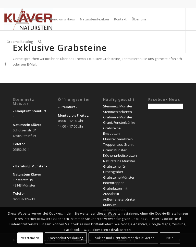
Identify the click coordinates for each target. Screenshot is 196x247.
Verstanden (30, 238)
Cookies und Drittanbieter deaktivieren (123, 238)
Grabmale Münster (117, 117)
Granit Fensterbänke (119, 122)
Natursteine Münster (119, 161)
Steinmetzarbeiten (117, 111)
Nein (170, 238)
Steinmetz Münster (117, 106)
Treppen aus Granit (118, 144)
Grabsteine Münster (118, 177)
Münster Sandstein (118, 139)
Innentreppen (114, 182)
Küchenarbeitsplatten (120, 155)
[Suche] (40, 41)
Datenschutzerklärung (65, 238)
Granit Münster (115, 150)
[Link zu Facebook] (5, 64)
